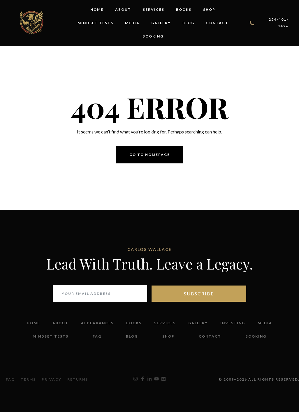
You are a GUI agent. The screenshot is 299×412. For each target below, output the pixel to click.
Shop (209, 9)
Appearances (97, 323)
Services (153, 9)
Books (183, 9)
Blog (188, 23)
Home (96, 9)
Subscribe (199, 293)
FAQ (97, 336)
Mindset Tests (95, 23)
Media (132, 23)
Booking (153, 36)
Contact (217, 23)
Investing (232, 323)
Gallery (161, 23)
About (123, 9)
